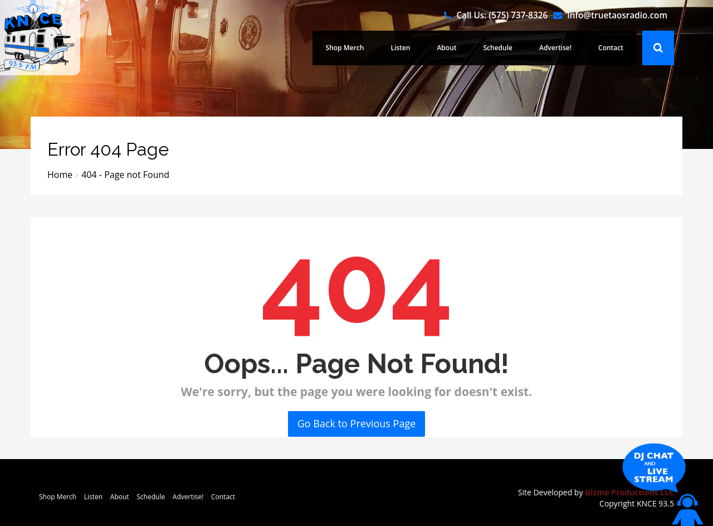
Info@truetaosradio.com (617, 15)
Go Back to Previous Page (356, 423)
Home (59, 174)
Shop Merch (345, 47)
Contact (610, 47)
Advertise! (555, 47)
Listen (400, 47)
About (446, 47)
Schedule (498, 47)
